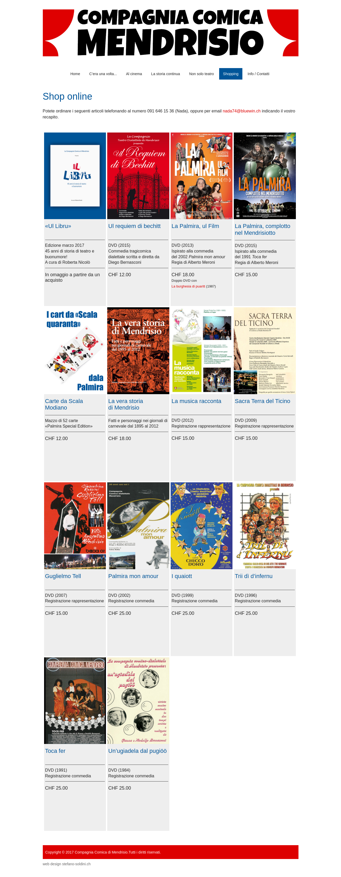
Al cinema (134, 74)
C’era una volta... (103, 74)
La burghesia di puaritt (188, 286)
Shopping (230, 74)
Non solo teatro (201, 74)
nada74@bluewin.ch (242, 111)
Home (75, 74)
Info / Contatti (258, 74)
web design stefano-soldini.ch (67, 864)
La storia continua (165, 74)
